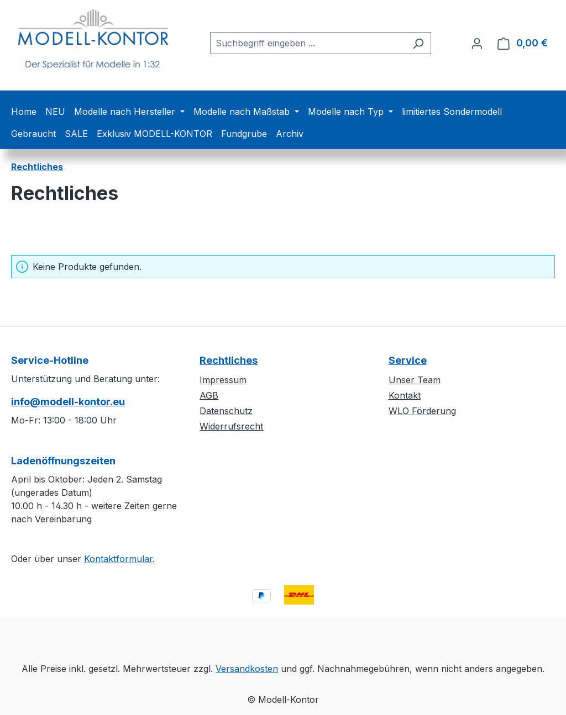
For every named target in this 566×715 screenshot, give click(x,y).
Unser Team (415, 379)
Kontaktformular (118, 558)
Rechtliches (229, 360)
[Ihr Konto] (477, 43)
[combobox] (308, 43)
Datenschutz (226, 410)
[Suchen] (418, 43)
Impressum (223, 379)
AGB (209, 395)
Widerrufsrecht (231, 426)
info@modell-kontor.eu (68, 401)
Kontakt (405, 395)
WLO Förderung (422, 410)
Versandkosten (247, 668)
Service (408, 360)
